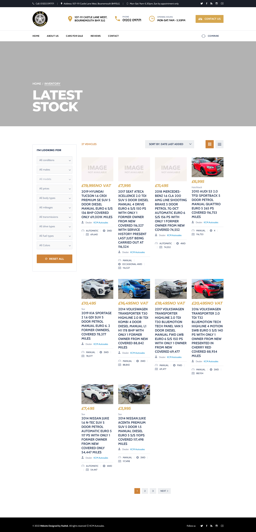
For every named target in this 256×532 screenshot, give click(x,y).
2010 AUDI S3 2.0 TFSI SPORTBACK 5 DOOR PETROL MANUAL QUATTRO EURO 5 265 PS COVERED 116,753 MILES (206, 201)
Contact (113, 34)
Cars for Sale (74, 34)
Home (35, 34)
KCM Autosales (101, 220)
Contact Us (210, 19)
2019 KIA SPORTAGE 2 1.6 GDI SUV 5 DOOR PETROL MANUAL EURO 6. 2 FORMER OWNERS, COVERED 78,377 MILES (96, 323)
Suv (83, 306)
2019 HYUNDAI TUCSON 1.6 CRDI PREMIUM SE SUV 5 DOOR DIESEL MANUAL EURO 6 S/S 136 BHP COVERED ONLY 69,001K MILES (97, 202)
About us (52, 34)
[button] (54, 158)
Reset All (56, 256)
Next (164, 488)
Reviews (96, 34)
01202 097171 (131, 20)
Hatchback (197, 185)
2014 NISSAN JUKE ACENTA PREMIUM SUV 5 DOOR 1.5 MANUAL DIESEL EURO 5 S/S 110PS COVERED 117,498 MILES (132, 429)
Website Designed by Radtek (54, 523)
